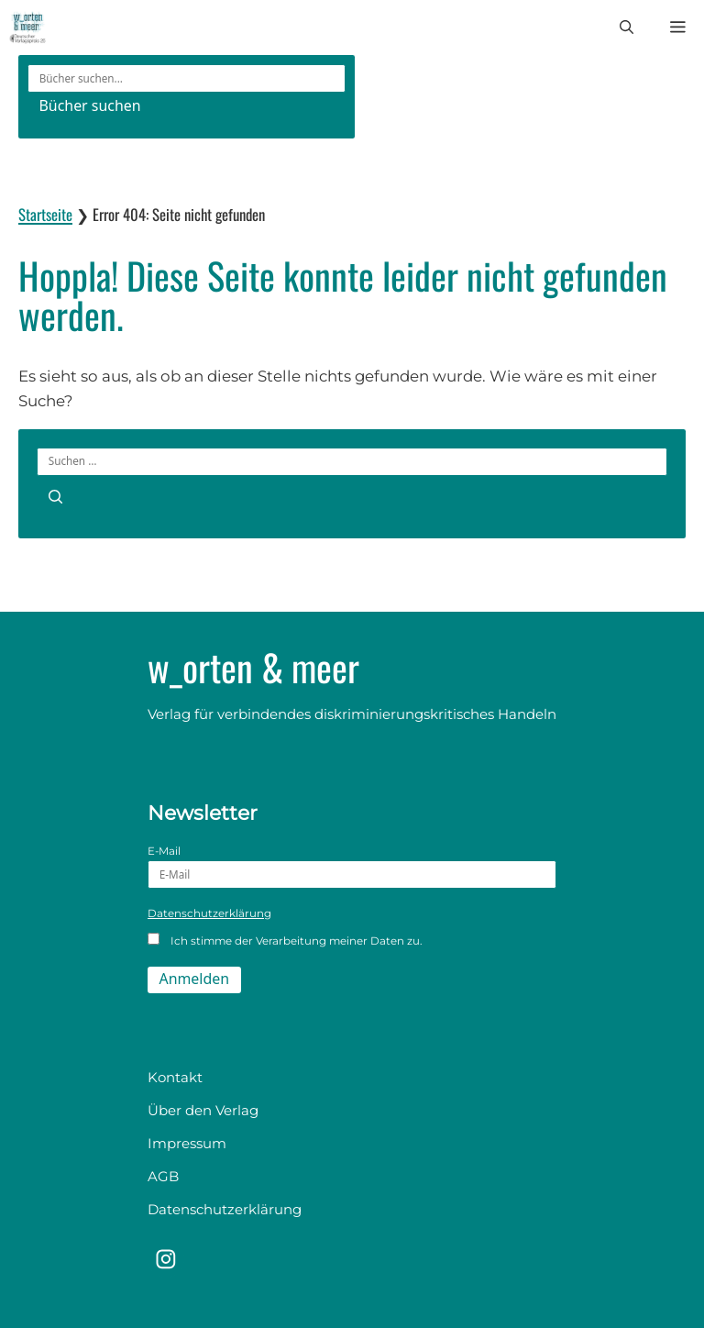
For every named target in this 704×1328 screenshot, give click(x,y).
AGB (163, 1176)
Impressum (187, 1143)
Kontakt (175, 1077)
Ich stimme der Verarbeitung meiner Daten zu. (285, 940)
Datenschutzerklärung (209, 913)
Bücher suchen (90, 105)
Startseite (45, 214)
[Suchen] (55, 496)
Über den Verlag (203, 1110)
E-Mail (352, 867)
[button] (626, 27)
